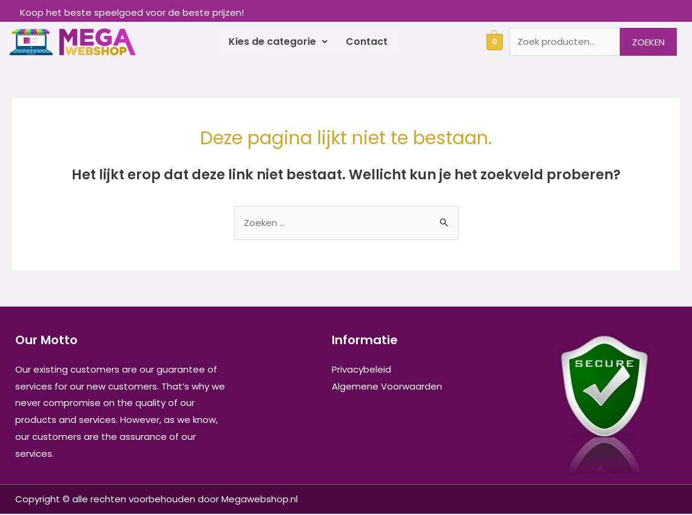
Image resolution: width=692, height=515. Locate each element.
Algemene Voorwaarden (387, 387)
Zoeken (648, 42)
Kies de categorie (278, 42)
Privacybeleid (361, 370)
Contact (367, 42)
